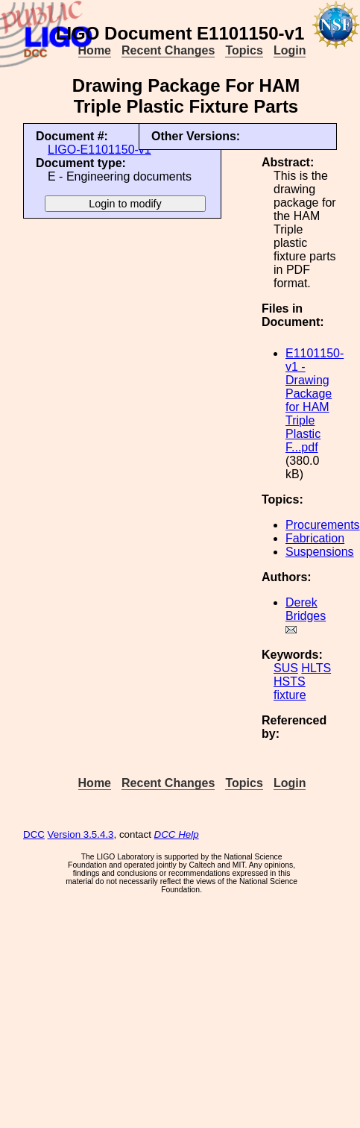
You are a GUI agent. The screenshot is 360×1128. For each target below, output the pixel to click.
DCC (34, 834)
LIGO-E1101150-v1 (99, 149)
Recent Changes (168, 50)
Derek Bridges (305, 609)
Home (94, 50)
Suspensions (319, 551)
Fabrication (314, 538)
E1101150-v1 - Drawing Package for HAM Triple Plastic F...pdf (314, 400)
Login (290, 50)
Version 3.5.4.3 (81, 834)
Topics (243, 50)
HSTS (290, 681)
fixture (290, 695)
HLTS (316, 668)
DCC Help (176, 834)
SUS (286, 668)
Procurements (322, 524)
